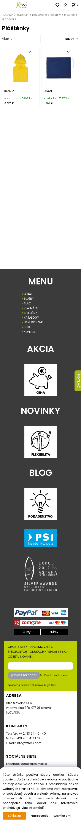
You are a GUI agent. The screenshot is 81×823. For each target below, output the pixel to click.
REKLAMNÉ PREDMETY (15, 15)
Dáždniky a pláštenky (46, 15)
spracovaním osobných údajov (25, 685)
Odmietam (62, 816)
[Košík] (76, 5)
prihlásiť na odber (24, 675)
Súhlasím (14, 816)
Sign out (50, 685)
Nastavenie (39, 816)
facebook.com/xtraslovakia (26, 764)
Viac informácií (32, 808)
